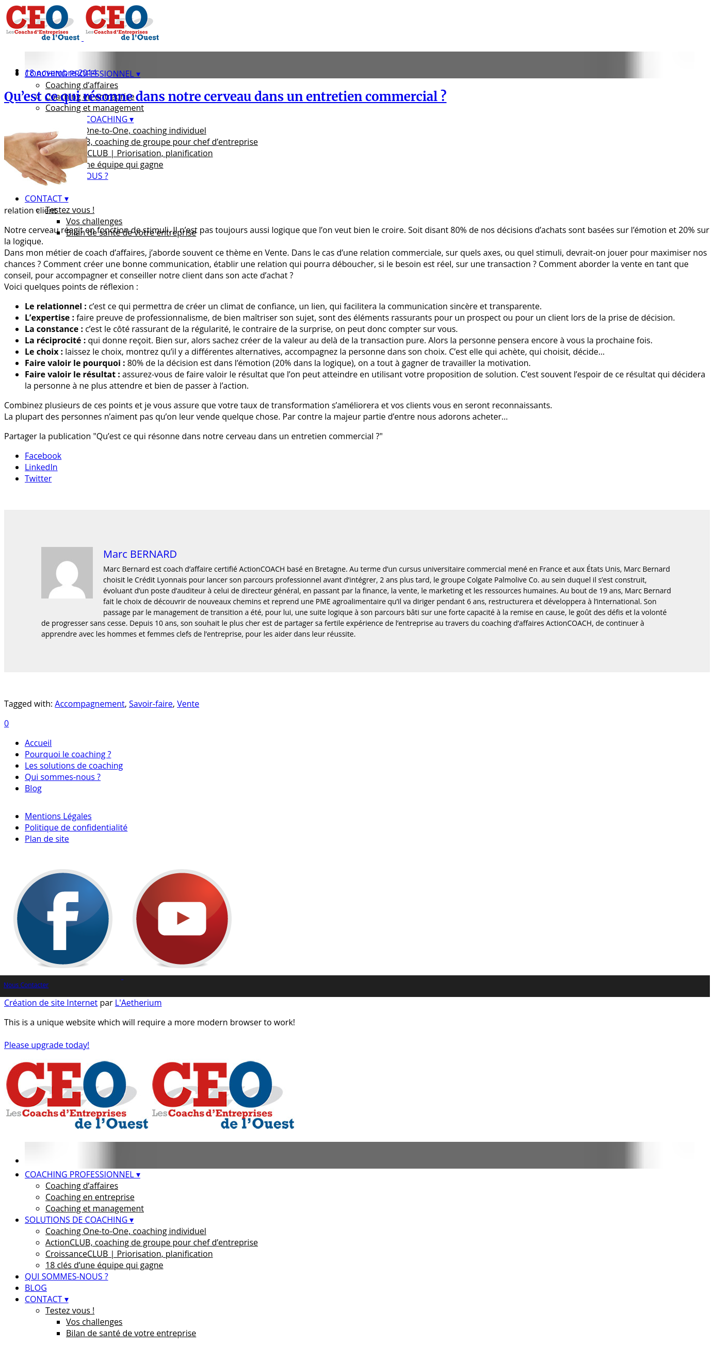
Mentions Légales (58, 816)
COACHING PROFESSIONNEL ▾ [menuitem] (82, 1174)
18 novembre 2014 (61, 72)
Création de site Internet (51, 1002)
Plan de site (47, 838)
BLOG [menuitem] (36, 1287)
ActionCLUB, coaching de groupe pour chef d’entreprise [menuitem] (151, 1242)
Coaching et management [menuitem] (94, 1208)
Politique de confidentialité (76, 827)
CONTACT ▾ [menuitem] (47, 1299)
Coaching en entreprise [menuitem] (90, 1197)
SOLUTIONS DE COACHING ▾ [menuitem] (79, 1219)
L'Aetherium (138, 1002)
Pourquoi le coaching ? (68, 754)
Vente (188, 703)
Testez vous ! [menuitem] (69, 1310)
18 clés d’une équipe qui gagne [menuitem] (104, 1265)
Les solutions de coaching (74, 765)
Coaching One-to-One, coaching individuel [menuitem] (125, 1231)
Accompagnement (89, 703)
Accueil (38, 743)
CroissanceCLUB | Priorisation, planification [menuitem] (129, 1253)
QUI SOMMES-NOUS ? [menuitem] (66, 1276)
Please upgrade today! (46, 1045)
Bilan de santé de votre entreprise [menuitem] (131, 1333)
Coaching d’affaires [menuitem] (81, 1185)
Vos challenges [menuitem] (94, 1321)
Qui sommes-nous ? (63, 777)
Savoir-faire (151, 703)
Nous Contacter (26, 984)
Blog (33, 788)
